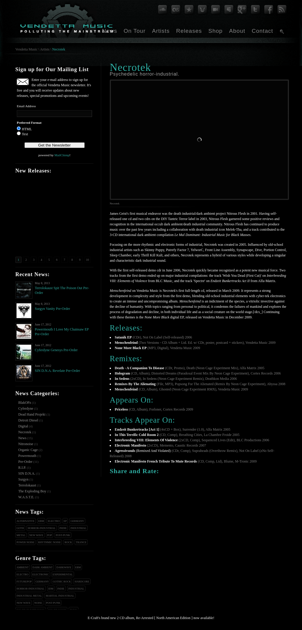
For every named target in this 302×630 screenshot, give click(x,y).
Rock (68, 542)
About (237, 31)
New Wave (36, 535)
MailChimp (61, 155)
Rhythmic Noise (49, 542)
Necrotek (58, 49)
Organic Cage (28, 450)
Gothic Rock (62, 581)
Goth (20, 528)
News (109, 31)
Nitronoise (25, 444)
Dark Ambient (42, 567)
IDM (51, 588)
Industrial (78, 528)
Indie (63, 528)
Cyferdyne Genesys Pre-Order (56, 350)
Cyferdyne (25, 408)
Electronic (40, 574)
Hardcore (82, 581)
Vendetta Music (26, 49)
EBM (41, 521)
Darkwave (63, 567)
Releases (189, 31)
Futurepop (24, 581)
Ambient (23, 567)
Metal (21, 535)
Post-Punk (63, 535)
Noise (38, 602)
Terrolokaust (27, 485)
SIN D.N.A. (26, 473)
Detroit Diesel (28, 420)
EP (65, 521)
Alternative (26, 521)
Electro (54, 521)
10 (87, 259)
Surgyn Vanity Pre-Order (52, 309)
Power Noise (25, 542)
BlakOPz (24, 403)
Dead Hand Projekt (31, 414)
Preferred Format (29, 122)
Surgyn (23, 479)
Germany (77, 521)
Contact (262, 31)
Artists (161, 31)
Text (25, 134)
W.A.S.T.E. (26, 497)
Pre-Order (25, 462)
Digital (23, 426)
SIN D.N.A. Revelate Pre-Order (57, 371)
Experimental (63, 574)
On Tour (134, 31)
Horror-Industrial (42, 528)
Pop (49, 535)
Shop (215, 31)
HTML (27, 129)
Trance (81, 542)
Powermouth (27, 456)
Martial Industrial (60, 595)
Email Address (26, 106)
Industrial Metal (29, 595)
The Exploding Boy (32, 491)
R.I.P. (22, 467)
